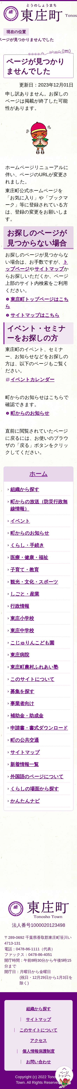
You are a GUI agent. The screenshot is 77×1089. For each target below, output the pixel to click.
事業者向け (22, 703)
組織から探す (24, 489)
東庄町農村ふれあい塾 (34, 667)
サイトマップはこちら (34, 315)
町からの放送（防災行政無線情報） (39, 505)
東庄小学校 (22, 618)
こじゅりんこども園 (32, 642)
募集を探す (22, 691)
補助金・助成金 (26, 715)
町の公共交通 (24, 740)
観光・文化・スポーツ (34, 582)
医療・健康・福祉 (29, 557)
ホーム (38, 473)
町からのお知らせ (29, 413)
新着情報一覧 (24, 764)
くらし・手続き (27, 545)
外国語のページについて (37, 776)
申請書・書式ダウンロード (39, 728)
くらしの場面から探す (34, 788)
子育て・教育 (24, 569)
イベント (20, 521)
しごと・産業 (24, 594)
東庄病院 (19, 654)
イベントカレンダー (32, 379)
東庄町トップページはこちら (37, 303)
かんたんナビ (25, 801)
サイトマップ (49, 269)
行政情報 (19, 606)
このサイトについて (32, 679)
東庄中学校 (22, 630)
